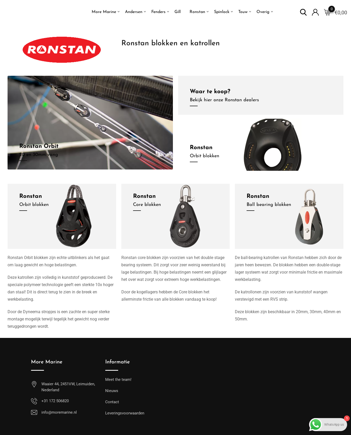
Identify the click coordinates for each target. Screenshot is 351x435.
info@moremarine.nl (59, 412)
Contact (112, 402)
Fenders (158, 12)
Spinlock (221, 12)
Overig (262, 12)
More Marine (104, 12)
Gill (177, 12)
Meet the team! (118, 379)
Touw (243, 12)
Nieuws (111, 390)
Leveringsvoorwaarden (124, 413)
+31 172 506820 (55, 401)
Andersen (133, 12)
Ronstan (197, 12)
